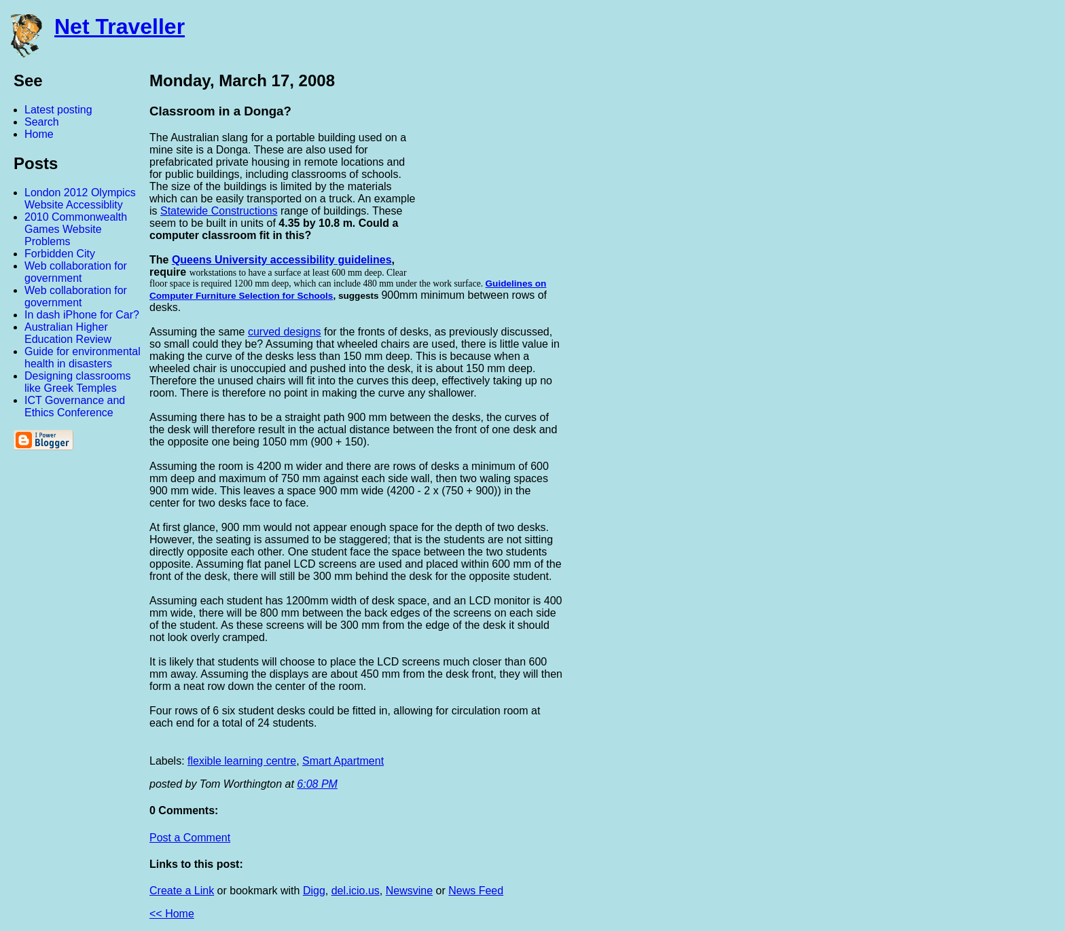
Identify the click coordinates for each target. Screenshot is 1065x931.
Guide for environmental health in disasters (82, 357)
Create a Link (181, 890)
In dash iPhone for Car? (81, 315)
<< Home (171, 913)
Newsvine (409, 890)
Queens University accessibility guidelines (282, 260)
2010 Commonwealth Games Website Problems (75, 229)
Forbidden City (59, 253)
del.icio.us (355, 890)
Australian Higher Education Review (67, 333)
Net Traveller (119, 26)
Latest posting (58, 109)
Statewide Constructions (219, 211)
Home (39, 134)
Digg (314, 890)
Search (41, 122)
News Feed (475, 890)
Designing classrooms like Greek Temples (77, 382)
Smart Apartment (343, 761)
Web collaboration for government (75, 272)
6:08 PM (317, 784)
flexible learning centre (241, 761)
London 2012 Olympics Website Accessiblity (80, 199)
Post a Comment (189, 837)
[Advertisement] (915, 273)
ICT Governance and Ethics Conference (74, 406)
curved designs (284, 331)
